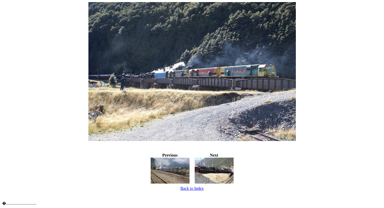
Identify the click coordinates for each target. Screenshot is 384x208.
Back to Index (192, 188)
